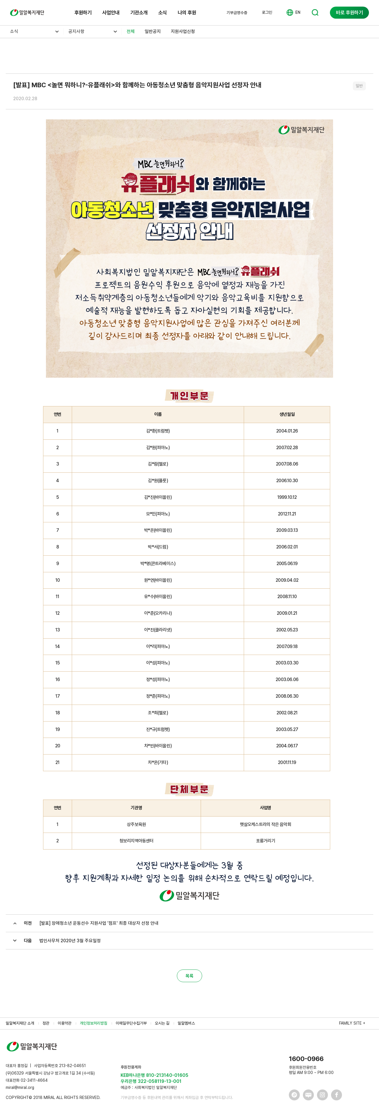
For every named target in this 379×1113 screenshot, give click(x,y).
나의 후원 (187, 12)
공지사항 (76, 31)
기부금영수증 (237, 12)
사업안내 (110, 12)
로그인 (267, 12)
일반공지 (153, 31)
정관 (45, 1023)
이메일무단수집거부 (131, 1023)
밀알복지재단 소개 (20, 1023)
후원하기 (83, 12)
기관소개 (139, 12)
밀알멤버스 (186, 1023)
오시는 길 (162, 1023)
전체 (131, 31)
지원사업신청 (183, 31)
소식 (162, 12)
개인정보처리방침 (93, 1023)
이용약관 (64, 1023)
